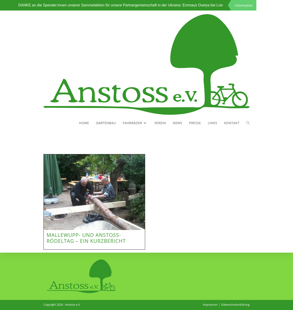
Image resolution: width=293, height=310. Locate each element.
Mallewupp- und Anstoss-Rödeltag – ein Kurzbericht (86, 237)
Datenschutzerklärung (235, 305)
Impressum (210, 305)
